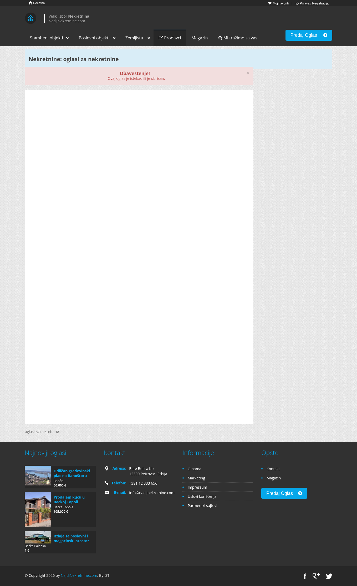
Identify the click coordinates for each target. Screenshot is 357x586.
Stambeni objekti (46, 38)
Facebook (305, 576)
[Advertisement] (139, 135)
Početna (37, 3)
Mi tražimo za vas (237, 38)
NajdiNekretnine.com (79, 575)
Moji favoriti (278, 3)
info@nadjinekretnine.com (152, 492)
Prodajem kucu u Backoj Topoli (69, 499)
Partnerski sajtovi (202, 505)
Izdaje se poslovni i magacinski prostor (71, 538)
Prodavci (170, 38)
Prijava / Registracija (312, 3)
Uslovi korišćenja (202, 496)
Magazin (199, 38)
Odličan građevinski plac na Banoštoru (72, 473)
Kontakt (273, 468)
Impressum (197, 487)
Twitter (329, 576)
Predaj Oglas (308, 35)
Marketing (196, 477)
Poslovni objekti (94, 38)
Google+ (316, 576)
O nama (194, 468)
